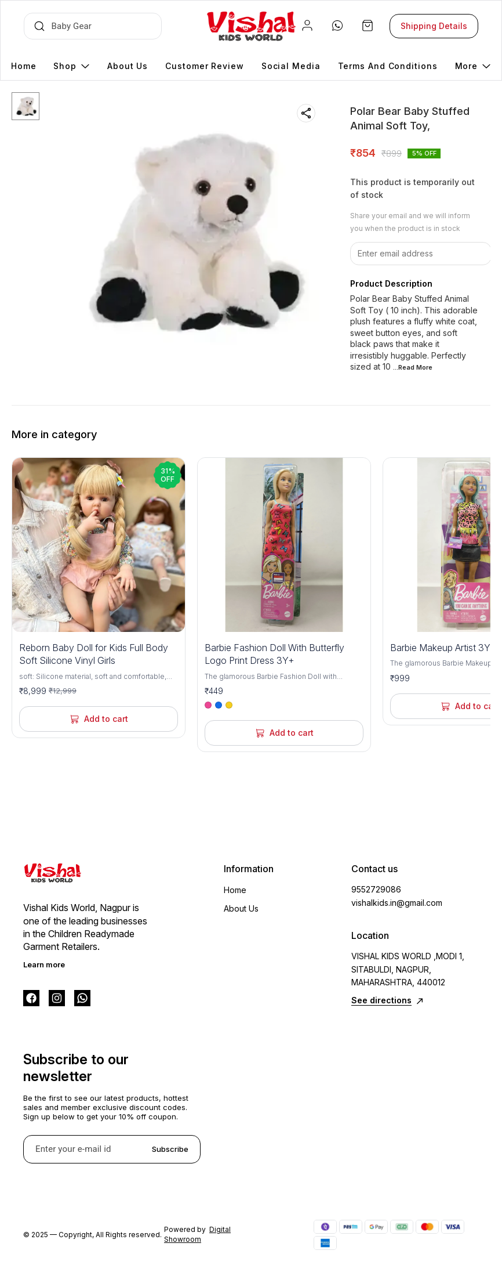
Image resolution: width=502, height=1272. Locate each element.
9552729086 (376, 889)
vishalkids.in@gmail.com (396, 903)
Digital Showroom (197, 1234)
